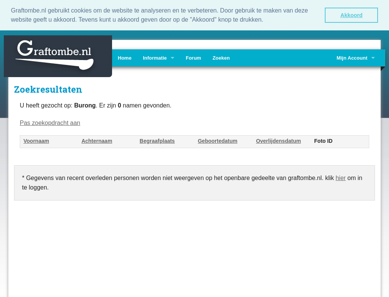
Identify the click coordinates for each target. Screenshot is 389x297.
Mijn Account (352, 57)
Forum (193, 57)
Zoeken (221, 57)
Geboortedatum (217, 140)
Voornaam (36, 140)
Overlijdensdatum (278, 140)
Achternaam (96, 140)
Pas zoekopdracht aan (50, 122)
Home (124, 57)
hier (340, 177)
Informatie (155, 57)
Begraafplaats (157, 140)
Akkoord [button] (351, 15)
